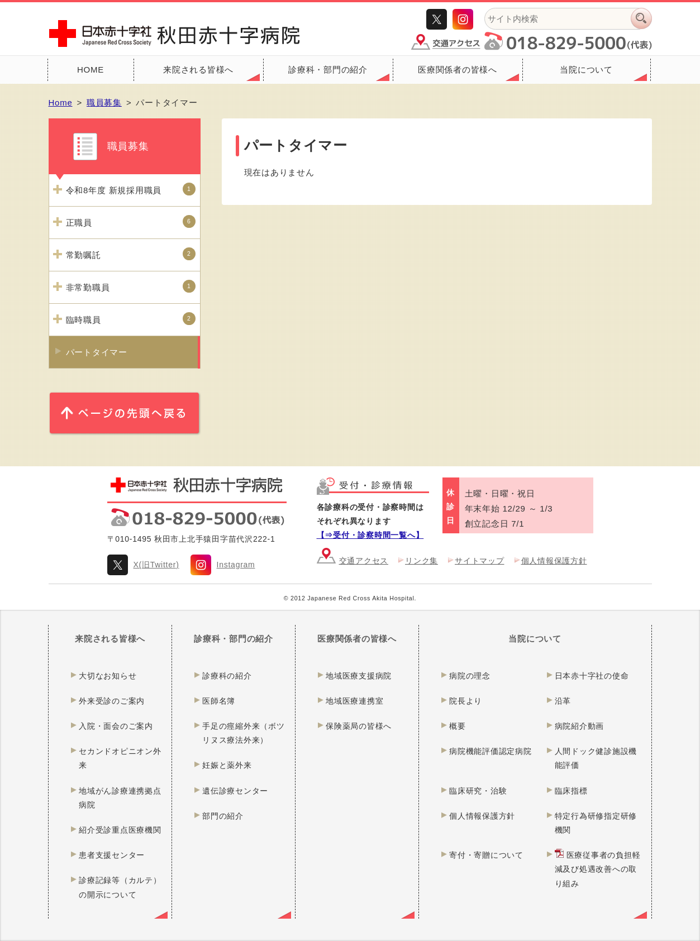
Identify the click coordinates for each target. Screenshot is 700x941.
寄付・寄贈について (486, 855)
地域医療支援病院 (359, 675)
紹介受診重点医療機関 (120, 829)
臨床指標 (571, 790)
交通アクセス (364, 560)
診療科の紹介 (227, 675)
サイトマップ (479, 560)
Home (61, 102)
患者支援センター (112, 855)
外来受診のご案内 (112, 700)
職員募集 (104, 102)
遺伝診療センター (235, 790)
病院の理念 (470, 675)
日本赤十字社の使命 (592, 675)
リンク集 (421, 560)
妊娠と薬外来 (227, 765)
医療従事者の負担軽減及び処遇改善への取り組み (598, 869)
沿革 (563, 700)
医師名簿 (218, 700)
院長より (465, 700)
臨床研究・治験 (478, 790)
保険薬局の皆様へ (359, 726)
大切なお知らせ (107, 675)
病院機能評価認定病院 (490, 751)
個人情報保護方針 (554, 560)
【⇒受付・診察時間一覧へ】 (370, 535)
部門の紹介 (223, 815)
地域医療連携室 (354, 700)
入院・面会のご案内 (116, 726)
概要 (457, 726)
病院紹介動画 (579, 726)
